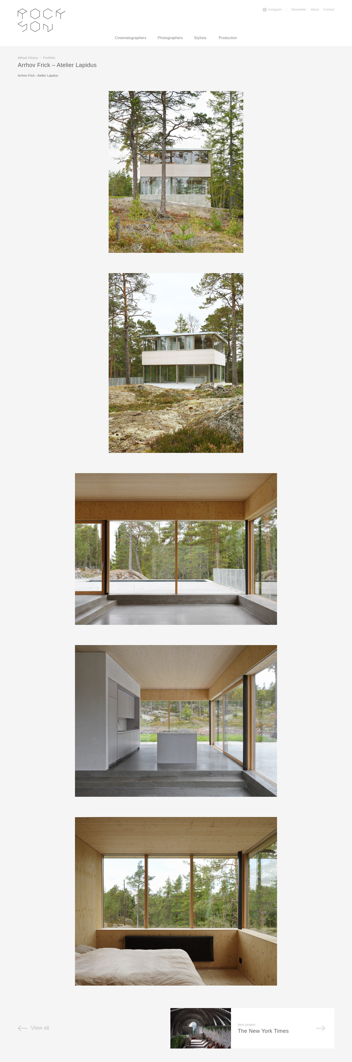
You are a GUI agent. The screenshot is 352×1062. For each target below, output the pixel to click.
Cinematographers (131, 38)
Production (228, 38)
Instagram (272, 9)
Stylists (200, 38)
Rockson (41, 20)
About (315, 9)
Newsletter (298, 9)
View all (33, 1028)
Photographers (170, 38)
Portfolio (49, 58)
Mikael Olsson (28, 58)
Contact (328, 9)
